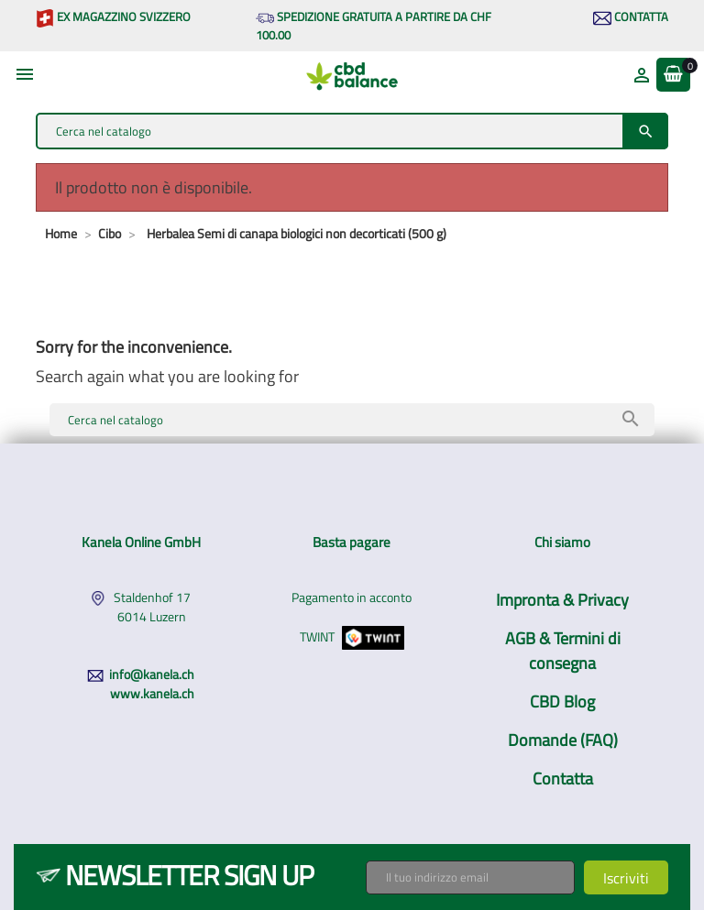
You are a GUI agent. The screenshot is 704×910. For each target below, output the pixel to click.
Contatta (630, 16)
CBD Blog (562, 701)
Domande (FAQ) (563, 740)
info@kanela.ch (151, 674)
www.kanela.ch (152, 693)
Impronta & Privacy (562, 599)
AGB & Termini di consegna (563, 650)
